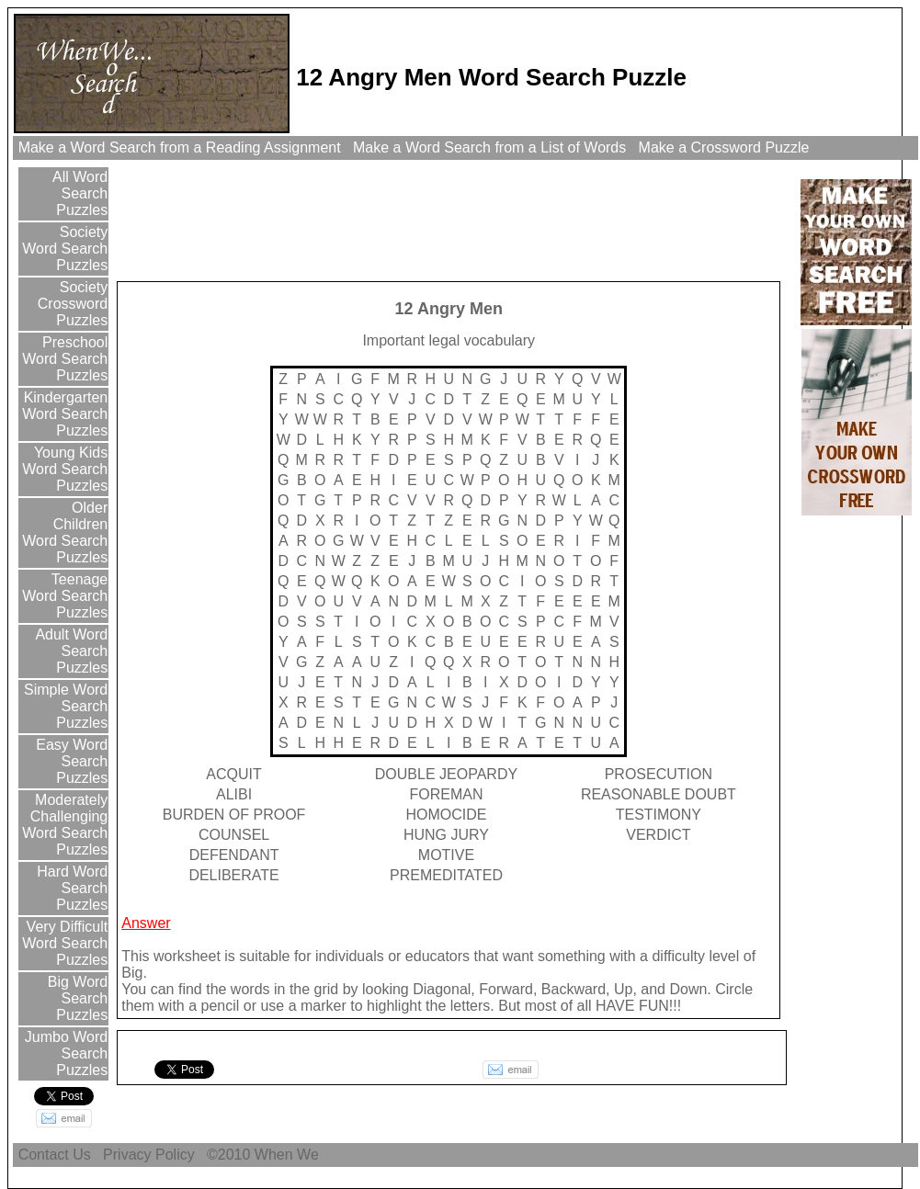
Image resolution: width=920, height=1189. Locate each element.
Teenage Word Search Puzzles (65, 596)
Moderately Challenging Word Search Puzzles (65, 824)
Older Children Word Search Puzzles (65, 532)
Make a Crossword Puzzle (723, 147)
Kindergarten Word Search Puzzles (63, 414)
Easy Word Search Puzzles (70, 761)
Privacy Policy (149, 1154)
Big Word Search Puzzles (75, 998)
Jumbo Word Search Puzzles (64, 1053)
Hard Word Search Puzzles (70, 888)
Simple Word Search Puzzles (64, 706)
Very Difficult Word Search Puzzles (65, 943)
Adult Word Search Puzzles (70, 651)
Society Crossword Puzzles (73, 303)
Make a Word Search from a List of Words (489, 147)
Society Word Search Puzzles (65, 248)
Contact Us (54, 1154)
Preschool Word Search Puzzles (65, 358)
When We (289, 1154)
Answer (145, 923)
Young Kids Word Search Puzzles (65, 469)
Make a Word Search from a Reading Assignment (179, 147)
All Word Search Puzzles (79, 193)
